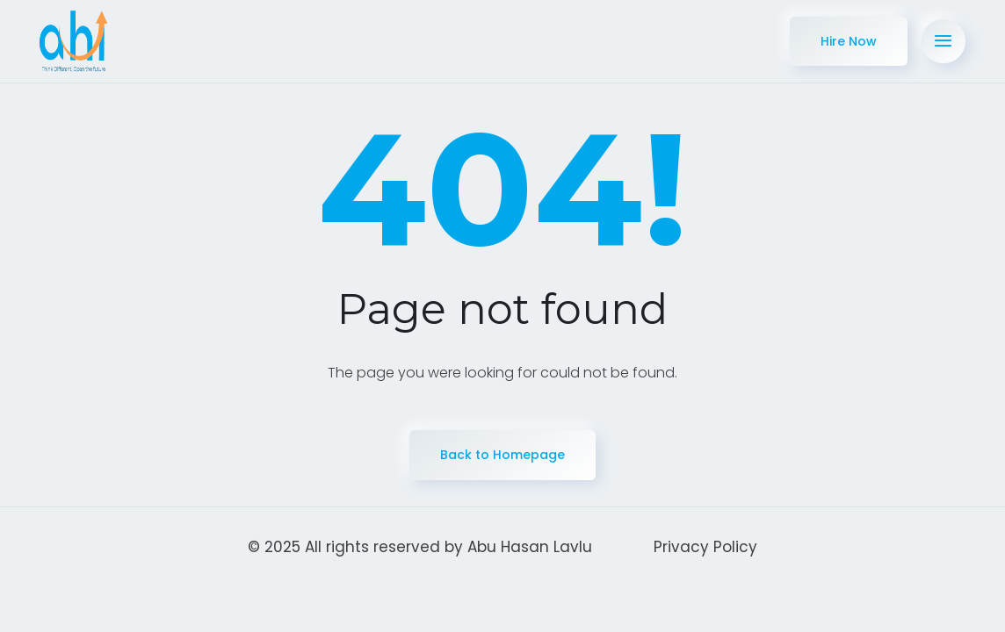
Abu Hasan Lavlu (529, 546)
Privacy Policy (705, 546)
